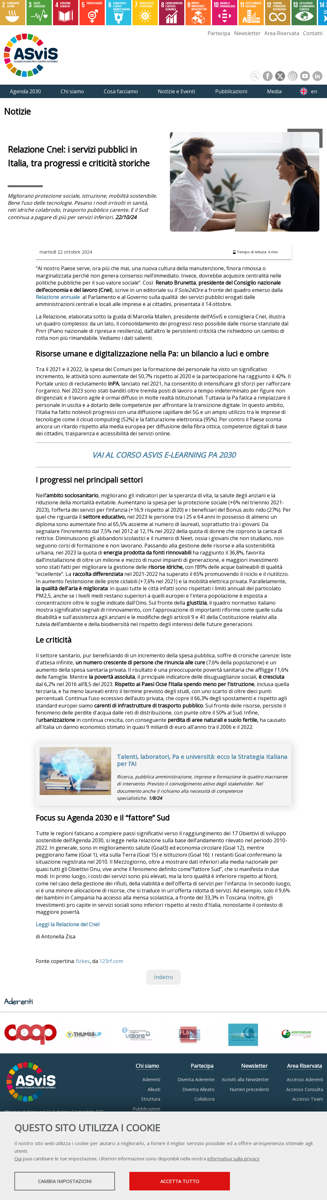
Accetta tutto (179, 1181)
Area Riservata (281, 33)
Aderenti (151, 1080)
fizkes (83, 961)
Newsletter (247, 33)
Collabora (204, 1099)
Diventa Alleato (198, 1089)
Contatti (313, 33)
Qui (18, 1158)
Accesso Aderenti (305, 1080)
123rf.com (111, 961)
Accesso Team (307, 1099)
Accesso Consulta (304, 1089)
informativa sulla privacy (233, 1158)
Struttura (150, 1099)
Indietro (163, 977)
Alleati (154, 1089)
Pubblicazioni (146, 1109)
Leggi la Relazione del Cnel (67, 924)
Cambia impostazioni (65, 1181)
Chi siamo (147, 1065)
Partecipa (219, 33)
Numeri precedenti (249, 1089)
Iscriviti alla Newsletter (245, 1080)
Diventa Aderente (196, 1080)
